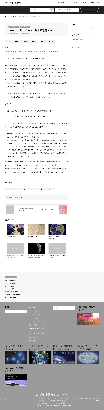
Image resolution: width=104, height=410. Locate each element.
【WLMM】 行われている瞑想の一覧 (36, 329)
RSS (5, 399)
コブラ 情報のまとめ (10, 297)
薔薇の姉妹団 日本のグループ (36, 325)
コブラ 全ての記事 (25, 26)
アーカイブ (75, 47)
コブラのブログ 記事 (13, 26)
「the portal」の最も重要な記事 (13, 294)
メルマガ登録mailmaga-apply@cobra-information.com (57, 405)
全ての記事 (73, 2)
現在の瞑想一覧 (37, 405)
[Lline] (34, 41)
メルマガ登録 (32, 337)
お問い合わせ (95, 2)
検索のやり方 (62, 2)
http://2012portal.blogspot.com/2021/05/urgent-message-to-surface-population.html (32, 51)
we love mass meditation (12, 291)
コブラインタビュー (10, 283)
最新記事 (84, 2)
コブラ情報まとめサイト (17, 197)
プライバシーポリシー (35, 311)
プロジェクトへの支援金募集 (36, 333)
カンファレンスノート (10, 286)
